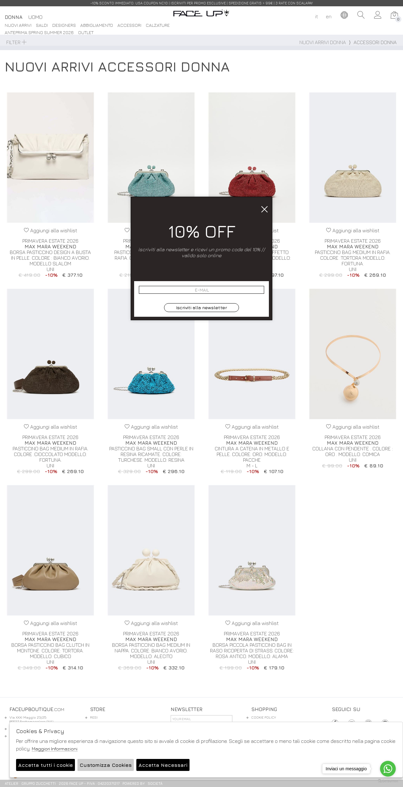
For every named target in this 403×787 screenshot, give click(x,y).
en (329, 16)
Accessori (129, 25)
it (316, 16)
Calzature (158, 25)
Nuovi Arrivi (18, 25)
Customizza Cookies (106, 765)
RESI (94, 717)
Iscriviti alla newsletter (201, 307)
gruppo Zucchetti (38, 783)
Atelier (11, 783)
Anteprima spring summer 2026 (39, 32)
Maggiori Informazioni (54, 748)
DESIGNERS (64, 25)
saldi (42, 25)
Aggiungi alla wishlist (50, 230)
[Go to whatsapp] (388, 769)
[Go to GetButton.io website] (388, 781)
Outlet (86, 32)
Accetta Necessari (163, 765)
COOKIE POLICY (263, 717)
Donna (13, 17)
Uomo (35, 17)
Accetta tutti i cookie (45, 765)
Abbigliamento (96, 25)
